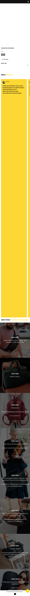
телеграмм (25, 320)
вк (20, 320)
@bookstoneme (15, 340)
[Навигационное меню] (28, 1)
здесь (23, 591)
